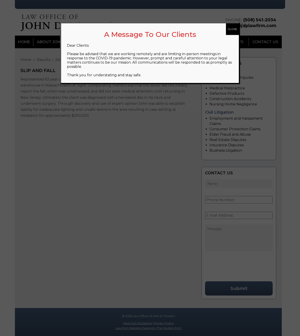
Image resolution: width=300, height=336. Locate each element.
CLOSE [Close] (232, 29)
